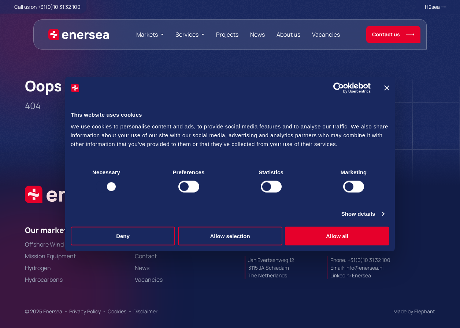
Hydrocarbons (44, 280)
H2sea (432, 6)
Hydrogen (38, 268)
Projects (227, 34)
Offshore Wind (44, 244)
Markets (147, 34)
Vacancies (326, 34)
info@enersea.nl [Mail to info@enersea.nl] (364, 267)
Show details (358, 214)
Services (187, 34)
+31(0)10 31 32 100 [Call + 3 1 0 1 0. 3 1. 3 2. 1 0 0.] (59, 6)
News (257, 34)
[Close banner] (386, 88)
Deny (123, 236)
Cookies (117, 311)
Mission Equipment (50, 256)
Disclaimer (145, 311)
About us (288, 34)
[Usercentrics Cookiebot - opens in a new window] (339, 88)
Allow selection (230, 236)
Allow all (337, 236)
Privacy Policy (85, 311)
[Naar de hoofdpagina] (79, 34)
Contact (146, 256)
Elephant (424, 311)
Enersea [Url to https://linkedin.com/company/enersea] (361, 275)
